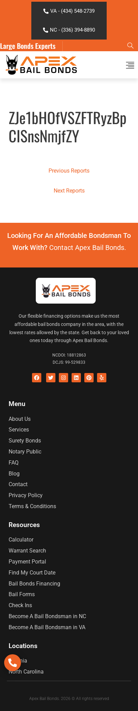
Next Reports (69, 190)
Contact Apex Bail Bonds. (87, 247)
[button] (130, 65)
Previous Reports (69, 170)
